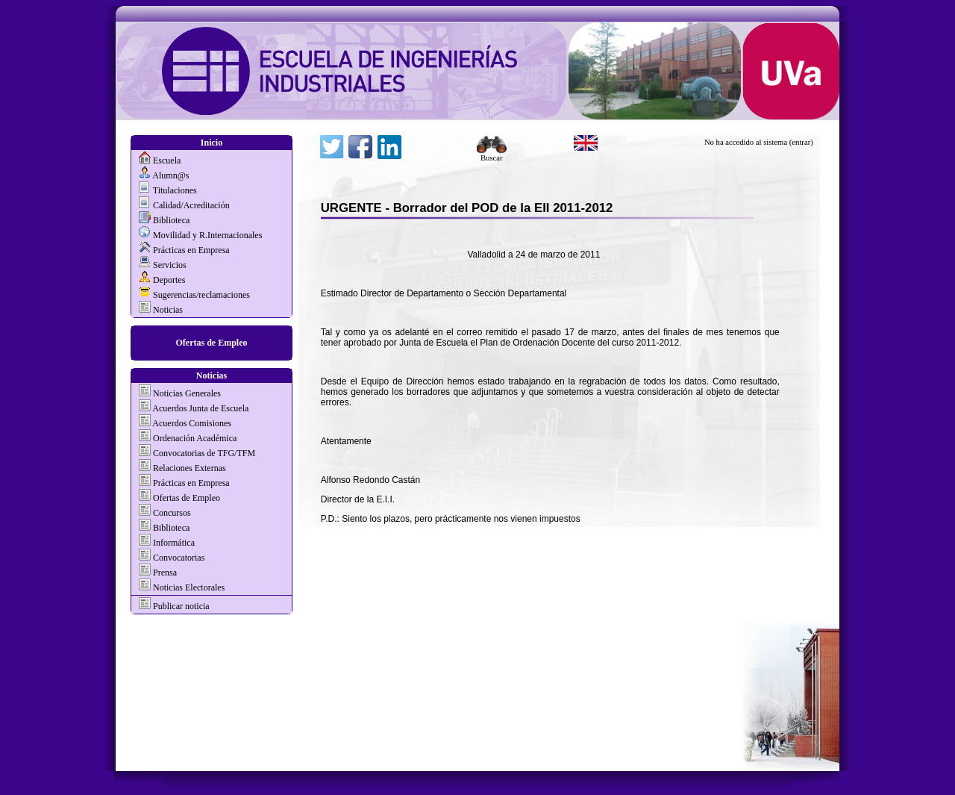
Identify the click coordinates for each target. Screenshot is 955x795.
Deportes (169, 280)
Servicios (170, 265)
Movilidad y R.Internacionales (207, 235)
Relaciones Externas (189, 468)
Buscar (492, 154)
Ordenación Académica (195, 438)
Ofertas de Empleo (212, 342)
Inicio (211, 142)
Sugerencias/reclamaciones (201, 295)
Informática (174, 542)
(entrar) (801, 142)
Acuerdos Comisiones (191, 423)
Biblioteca (171, 220)
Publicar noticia (180, 606)
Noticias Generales (187, 393)
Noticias (168, 310)
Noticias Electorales (189, 587)
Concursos (172, 513)
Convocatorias (178, 557)
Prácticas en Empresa (191, 250)
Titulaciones (175, 190)
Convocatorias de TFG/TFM (204, 453)
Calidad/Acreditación (191, 205)
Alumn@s (170, 175)
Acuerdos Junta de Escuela (200, 408)
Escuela (167, 160)
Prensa (165, 572)
